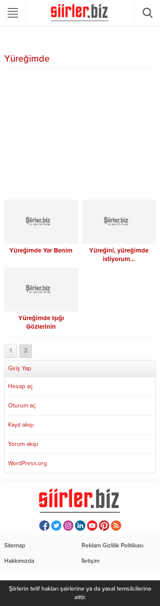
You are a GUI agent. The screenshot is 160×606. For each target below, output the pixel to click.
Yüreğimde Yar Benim (41, 250)
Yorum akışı (23, 444)
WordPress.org (27, 463)
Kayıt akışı (21, 424)
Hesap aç (20, 386)
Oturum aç (22, 405)
